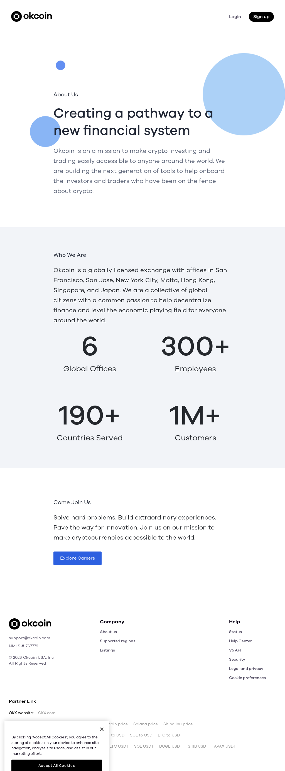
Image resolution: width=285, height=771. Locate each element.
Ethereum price (78, 724)
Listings (107, 650)
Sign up (261, 17)
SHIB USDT (198, 746)
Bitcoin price (45, 724)
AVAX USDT (225, 746)
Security (237, 659)
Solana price (145, 724)
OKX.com (46, 713)
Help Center (240, 641)
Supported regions (117, 641)
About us (108, 632)
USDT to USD (111, 735)
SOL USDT (144, 746)
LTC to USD (169, 735)
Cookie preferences (247, 677)
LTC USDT (119, 746)
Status (235, 632)
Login (235, 17)
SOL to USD (141, 735)
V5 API (235, 650)
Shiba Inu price (178, 724)
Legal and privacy (246, 668)
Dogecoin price (113, 724)
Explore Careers (77, 558)
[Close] (102, 742)
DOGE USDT (170, 746)
